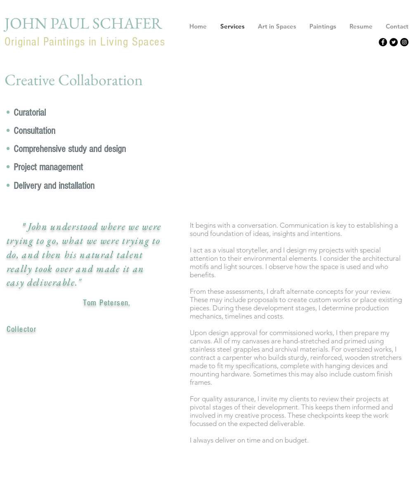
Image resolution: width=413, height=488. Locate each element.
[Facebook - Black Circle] (383, 42)
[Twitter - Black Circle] (393, 42)
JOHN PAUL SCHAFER (83, 23)
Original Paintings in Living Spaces (85, 41)
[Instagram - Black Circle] (404, 42)
